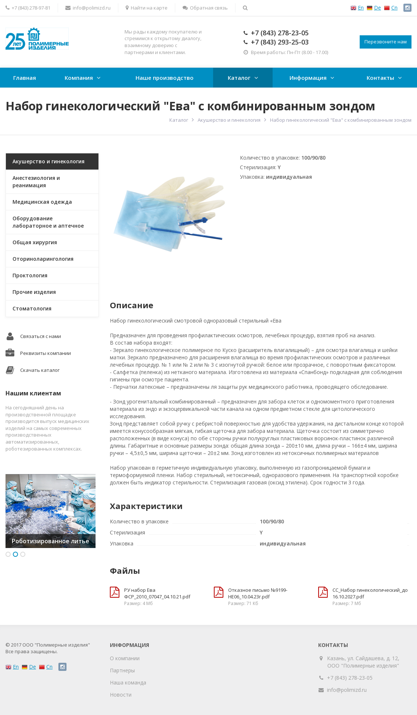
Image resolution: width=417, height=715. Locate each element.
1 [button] (8, 554)
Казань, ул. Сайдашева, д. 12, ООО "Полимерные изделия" (363, 662)
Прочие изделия (34, 291)
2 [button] (15, 554)
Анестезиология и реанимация (36, 181)
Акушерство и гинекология (229, 120)
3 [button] (22, 554)
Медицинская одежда (42, 201)
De (377, 7)
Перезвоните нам (385, 41)
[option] (51, 511)
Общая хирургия (34, 242)
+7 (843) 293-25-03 (280, 42)
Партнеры (122, 670)
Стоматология (31, 308)
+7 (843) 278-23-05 (280, 32)
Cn (394, 7)
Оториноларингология (42, 258)
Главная (24, 77)
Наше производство (165, 77)
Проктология (29, 275)
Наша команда (128, 682)
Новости (121, 694)
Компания (79, 77)
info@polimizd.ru (347, 689)
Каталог (239, 77)
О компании (125, 658)
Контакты (380, 77)
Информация (308, 77)
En (361, 7)
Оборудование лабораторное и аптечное (48, 222)
